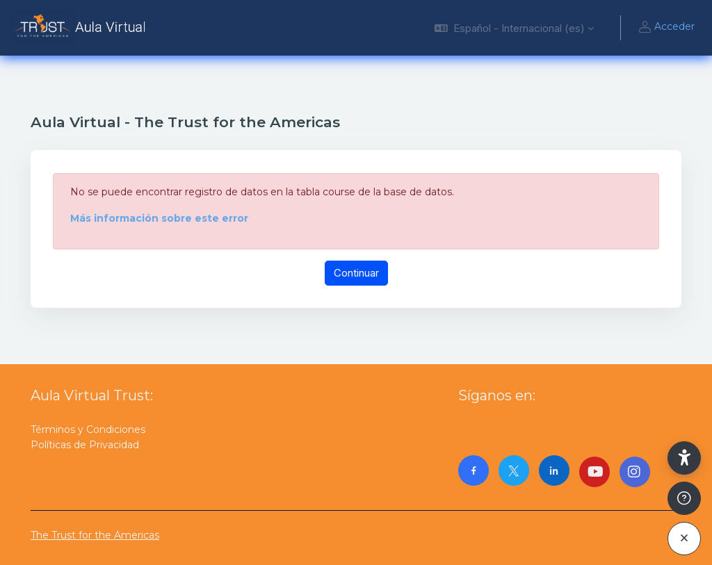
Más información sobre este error (159, 218)
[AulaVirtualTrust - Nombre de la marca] (81, 28)
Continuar (356, 272)
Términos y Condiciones (88, 429)
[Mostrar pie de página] (684, 498)
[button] (514, 27)
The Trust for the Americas (95, 535)
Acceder (666, 27)
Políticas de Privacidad (85, 445)
